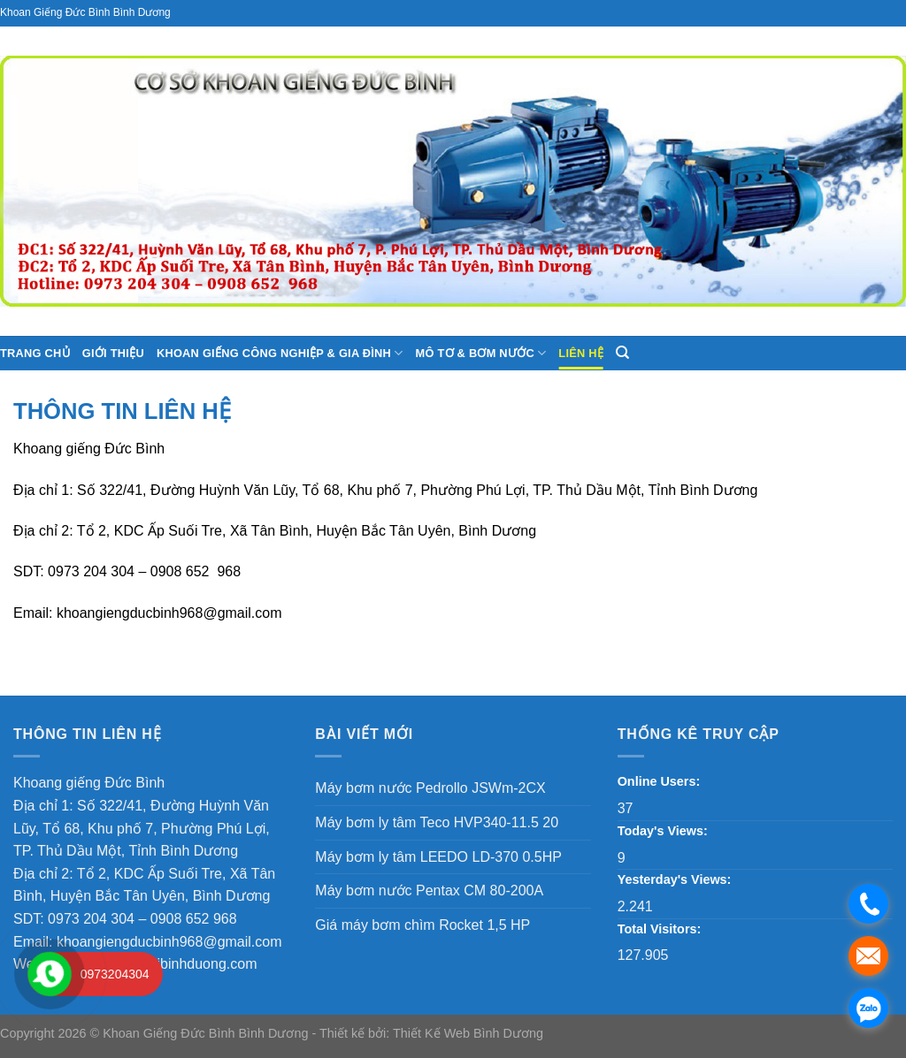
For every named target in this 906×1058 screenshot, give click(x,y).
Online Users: (661, 781)
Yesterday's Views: (676, 879)
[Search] (622, 352)
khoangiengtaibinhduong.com (164, 963)
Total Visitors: (661, 929)
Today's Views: (664, 831)
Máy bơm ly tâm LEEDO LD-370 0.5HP (438, 856)
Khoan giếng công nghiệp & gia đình (280, 353)
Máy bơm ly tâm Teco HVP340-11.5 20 (436, 822)
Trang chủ (35, 353)
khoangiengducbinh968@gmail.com (169, 612)
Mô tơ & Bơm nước (481, 353)
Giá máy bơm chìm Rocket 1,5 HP (422, 924)
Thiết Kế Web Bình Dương (468, 1033)
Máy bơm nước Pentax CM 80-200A (429, 890)
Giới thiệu (113, 353)
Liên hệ (580, 353)
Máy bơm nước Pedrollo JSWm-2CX (430, 787)
